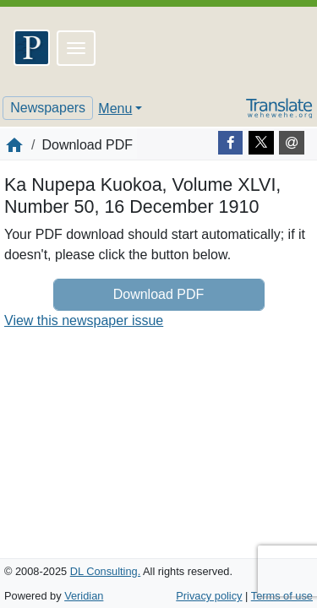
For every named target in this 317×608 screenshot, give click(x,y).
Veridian (83, 595)
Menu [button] (115, 108)
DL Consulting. (105, 571)
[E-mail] (291, 143)
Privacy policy (209, 595)
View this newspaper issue (83, 320)
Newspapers (47, 107)
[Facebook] (230, 143)
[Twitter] (261, 143)
